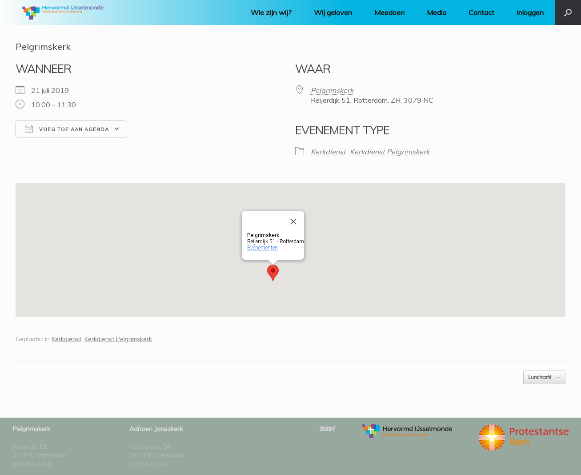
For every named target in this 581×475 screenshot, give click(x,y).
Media (436, 12)
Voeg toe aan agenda (67, 129)
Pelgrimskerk (332, 90)
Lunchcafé (544, 377)
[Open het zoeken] (568, 12)
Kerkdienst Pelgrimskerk (389, 151)
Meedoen (389, 12)
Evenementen (262, 248)
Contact (481, 12)
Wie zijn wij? (271, 12)
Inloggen (530, 12)
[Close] (293, 221)
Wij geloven (333, 12)
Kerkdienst (328, 151)
